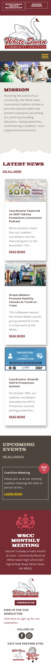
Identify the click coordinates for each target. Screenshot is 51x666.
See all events (13, 457)
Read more (17, 252)
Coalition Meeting (17, 472)
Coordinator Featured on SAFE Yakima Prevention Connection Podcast (25, 216)
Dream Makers (36, 5)
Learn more (13, 494)
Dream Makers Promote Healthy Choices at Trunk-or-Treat (23, 300)
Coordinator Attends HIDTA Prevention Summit (23, 382)
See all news (12, 171)
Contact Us (25, 603)
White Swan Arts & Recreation (13, 6)
